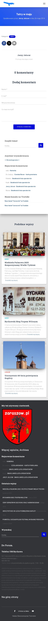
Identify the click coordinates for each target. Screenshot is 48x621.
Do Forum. (7, 545)
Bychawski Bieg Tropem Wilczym (21, 321)
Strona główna (23, 611)
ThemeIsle (32, 616)
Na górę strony (10, 597)
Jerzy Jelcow (10, 186)
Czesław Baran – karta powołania (25, 174)
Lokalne (7, 372)
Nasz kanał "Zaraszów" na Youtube (16, 201)
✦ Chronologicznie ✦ (12, 160)
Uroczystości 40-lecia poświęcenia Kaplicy (19, 511)
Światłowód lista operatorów (22, 178)
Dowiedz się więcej (11, 280)
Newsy (12, 36)
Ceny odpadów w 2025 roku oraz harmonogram (21, 502)
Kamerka (13, 170)
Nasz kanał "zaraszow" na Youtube (16, 205)
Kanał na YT (33, 611)
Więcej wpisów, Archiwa (15, 450)
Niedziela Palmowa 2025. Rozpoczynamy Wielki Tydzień (20, 263)
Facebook (14, 611)
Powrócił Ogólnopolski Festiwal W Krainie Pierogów (23, 519)
